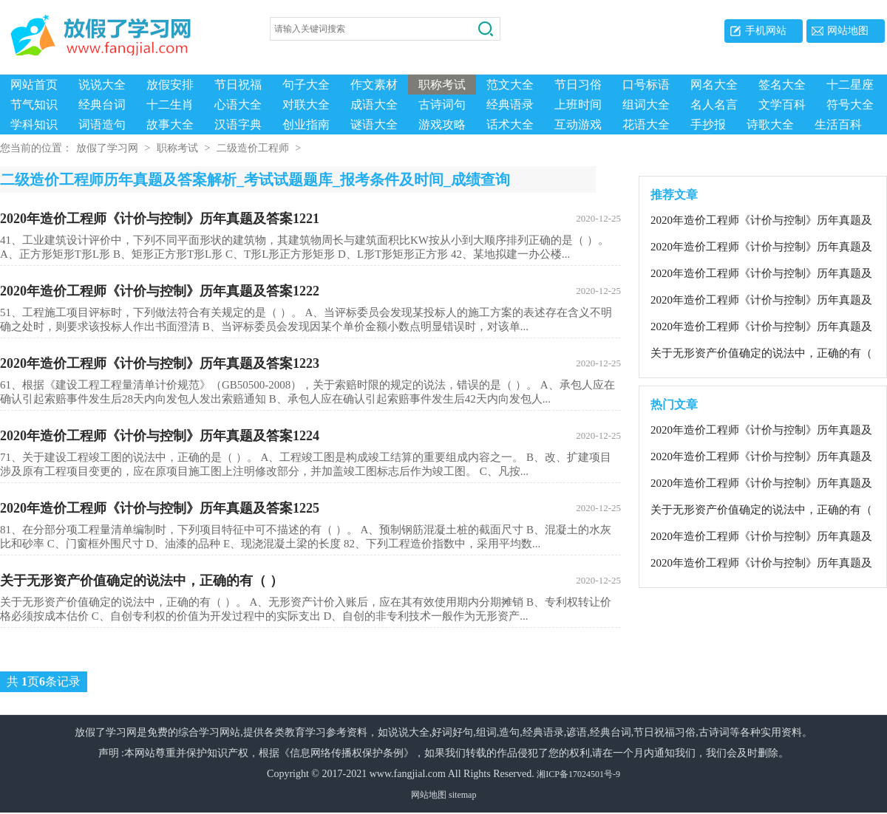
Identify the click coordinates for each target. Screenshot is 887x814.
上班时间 (578, 104)
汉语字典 (238, 124)
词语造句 (102, 124)
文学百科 (782, 104)
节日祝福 (238, 84)
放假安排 (170, 84)
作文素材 (374, 84)
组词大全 (646, 104)
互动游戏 (578, 124)
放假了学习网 (107, 149)
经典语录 (510, 104)
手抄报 (708, 124)
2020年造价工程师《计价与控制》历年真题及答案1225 (310, 509)
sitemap (462, 796)
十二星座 (850, 84)
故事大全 (170, 124)
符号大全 (850, 104)
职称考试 (442, 84)
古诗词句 (442, 104)
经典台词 (102, 104)
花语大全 (646, 124)
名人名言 (714, 104)
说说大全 (102, 84)
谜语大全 (374, 124)
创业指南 (306, 124)
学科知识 (34, 124)
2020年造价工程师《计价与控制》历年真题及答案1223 (310, 365)
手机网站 (765, 30)
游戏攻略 (442, 124)
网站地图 (848, 30)
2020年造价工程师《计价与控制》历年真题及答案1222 (310, 292)
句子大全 (306, 84)
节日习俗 (578, 84)
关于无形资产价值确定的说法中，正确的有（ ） (310, 582)
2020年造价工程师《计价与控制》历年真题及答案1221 (310, 220)
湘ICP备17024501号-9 (578, 775)
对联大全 (306, 104)
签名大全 (782, 84)
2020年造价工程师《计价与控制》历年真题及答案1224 (310, 437)
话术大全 (510, 124)
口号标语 (646, 84)
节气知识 (34, 104)
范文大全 (510, 84)
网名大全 (714, 84)
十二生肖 (170, 104)
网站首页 (34, 84)
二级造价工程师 (253, 149)
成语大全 (374, 104)
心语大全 (238, 104)
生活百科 (838, 124)
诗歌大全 (770, 124)
